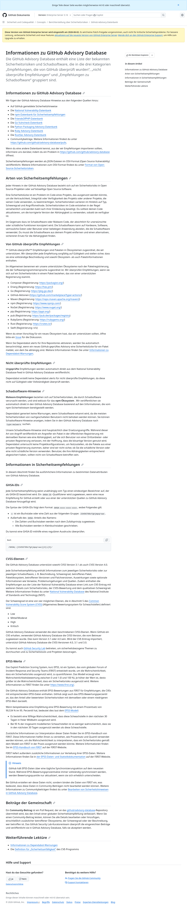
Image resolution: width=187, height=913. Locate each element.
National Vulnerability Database (67, 591)
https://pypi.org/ (41, 311)
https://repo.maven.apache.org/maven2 (57, 299)
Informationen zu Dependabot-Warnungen (34, 845)
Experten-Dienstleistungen (95, 902)
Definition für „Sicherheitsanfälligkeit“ (35, 849)
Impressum (32, 902)
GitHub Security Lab (34, 648)
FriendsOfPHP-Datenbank (29, 118)
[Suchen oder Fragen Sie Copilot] (119, 15)
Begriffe (46, 902)
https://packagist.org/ (51, 282)
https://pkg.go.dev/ (41, 291)
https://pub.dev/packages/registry (51, 315)
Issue (18, 337)
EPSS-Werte (16, 661)
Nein (22, 878)
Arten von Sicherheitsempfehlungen (38, 178)
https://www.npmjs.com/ (46, 303)
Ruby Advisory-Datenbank (29, 130)
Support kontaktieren (76, 882)
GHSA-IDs (14, 485)
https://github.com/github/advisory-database (85, 152)
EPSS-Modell (71, 710)
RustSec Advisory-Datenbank (30, 135)
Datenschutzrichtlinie (14, 884)
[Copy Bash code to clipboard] (107, 540)
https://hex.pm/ (43, 286)
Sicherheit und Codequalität (20, 22)
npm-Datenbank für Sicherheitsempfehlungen (40, 114)
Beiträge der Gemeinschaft (30, 802)
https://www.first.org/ (62, 684)
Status (69, 902)
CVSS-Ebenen (17, 559)
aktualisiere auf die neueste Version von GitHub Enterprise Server (86, 35)
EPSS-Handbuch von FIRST (27, 747)
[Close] (178, 4)
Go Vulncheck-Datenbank (28, 122)
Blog (113, 902)
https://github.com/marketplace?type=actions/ (55, 295)
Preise (77, 902)
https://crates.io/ (42, 323)
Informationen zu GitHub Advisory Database (45, 93)
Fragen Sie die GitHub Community (83, 878)
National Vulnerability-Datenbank (33, 110)
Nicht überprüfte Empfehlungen (30, 363)
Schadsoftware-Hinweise (25, 391)
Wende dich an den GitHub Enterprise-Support (140, 35)
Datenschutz (58, 902)
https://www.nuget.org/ (48, 307)
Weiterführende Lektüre (28, 837)
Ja (11, 878)
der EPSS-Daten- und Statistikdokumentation (61, 756)
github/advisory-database (81, 810)
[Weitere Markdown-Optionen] (152, 55)
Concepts (41, 22)
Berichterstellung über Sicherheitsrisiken (68, 22)
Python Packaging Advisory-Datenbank (36, 126)
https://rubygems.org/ (52, 319)
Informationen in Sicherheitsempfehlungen (45, 464)
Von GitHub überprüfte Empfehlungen (35, 244)
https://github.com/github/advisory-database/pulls (38, 142)
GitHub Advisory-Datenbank (104, 22)
